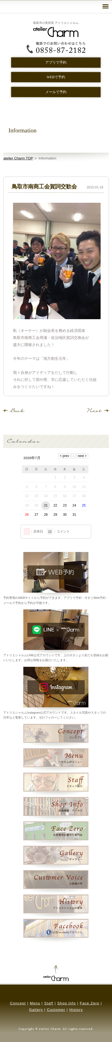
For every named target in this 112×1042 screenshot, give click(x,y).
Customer (56, 1010)
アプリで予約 (55, 62)
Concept (18, 1003)
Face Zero (89, 1003)
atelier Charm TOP (18, 158)
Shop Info (66, 1003)
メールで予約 (55, 92)
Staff (48, 1003)
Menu (35, 1003)
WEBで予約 (56, 77)
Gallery (36, 1010)
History (76, 1010)
